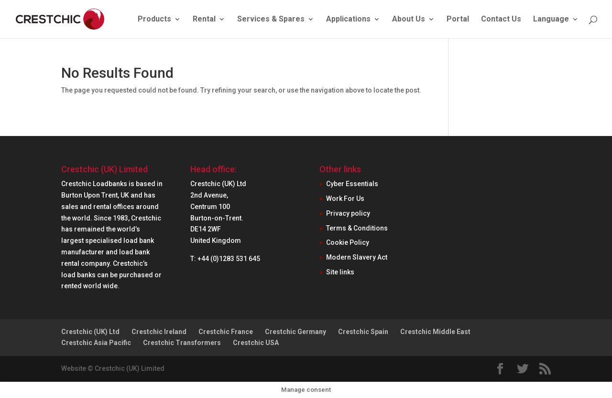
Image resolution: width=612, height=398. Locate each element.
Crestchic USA (256, 342)
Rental (204, 19)
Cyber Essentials (352, 184)
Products (154, 19)
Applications (348, 19)
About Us (408, 19)
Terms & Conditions (357, 228)
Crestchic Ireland (158, 331)
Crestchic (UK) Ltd (90, 331)
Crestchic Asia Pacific (96, 342)
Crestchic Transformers (182, 342)
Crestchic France (225, 331)
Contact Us (501, 19)
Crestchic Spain (363, 331)
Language (551, 19)
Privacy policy (348, 213)
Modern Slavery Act (356, 257)
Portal (458, 19)
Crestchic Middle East (435, 331)
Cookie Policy (347, 242)
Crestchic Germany (295, 331)
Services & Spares (271, 19)
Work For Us (345, 198)
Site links (340, 272)
